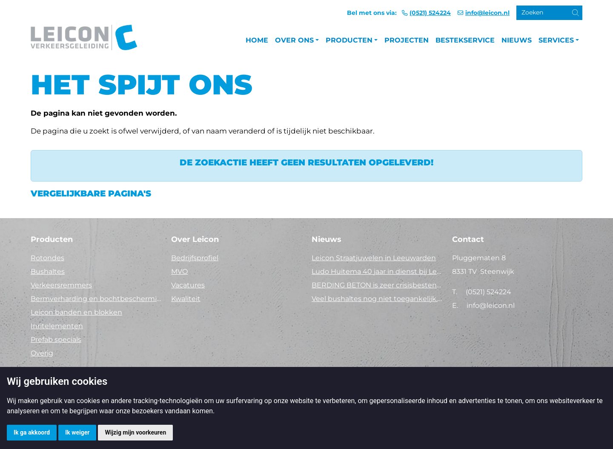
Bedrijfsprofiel (194, 258)
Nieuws (516, 40)
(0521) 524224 (430, 12)
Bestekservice (465, 40)
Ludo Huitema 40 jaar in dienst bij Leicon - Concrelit (377, 271)
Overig (42, 353)
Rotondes (47, 258)
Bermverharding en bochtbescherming (96, 299)
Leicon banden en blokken (76, 312)
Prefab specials (56, 339)
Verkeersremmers (61, 285)
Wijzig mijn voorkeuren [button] (135, 432)
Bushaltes (48, 271)
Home (257, 40)
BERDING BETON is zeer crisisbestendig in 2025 (377, 285)
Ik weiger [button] (77, 432)
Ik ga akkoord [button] (32, 432)
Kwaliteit (186, 299)
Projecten (406, 40)
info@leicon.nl (487, 12)
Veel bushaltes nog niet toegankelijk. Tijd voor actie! (377, 299)
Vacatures (188, 285)
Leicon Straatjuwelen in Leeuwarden (374, 258)
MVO (179, 271)
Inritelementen (57, 326)
